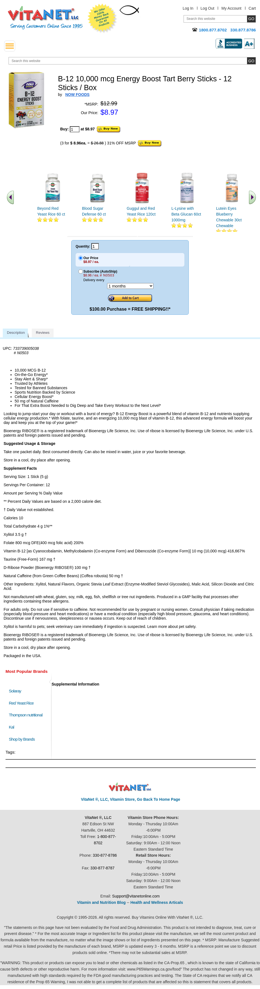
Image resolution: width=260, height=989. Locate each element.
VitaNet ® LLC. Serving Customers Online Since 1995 (45, 17)
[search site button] (251, 60)
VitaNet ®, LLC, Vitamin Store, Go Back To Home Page (130, 799)
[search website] (132, 60)
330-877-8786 (105, 855)
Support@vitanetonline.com (136, 896)
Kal (11, 727)
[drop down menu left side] (9, 46)
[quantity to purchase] (74, 129)
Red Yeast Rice (21, 703)
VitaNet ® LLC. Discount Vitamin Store (130, 787)
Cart (252, 8)
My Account (231, 8)
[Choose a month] (130, 286)
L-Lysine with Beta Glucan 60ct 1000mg (186, 214)
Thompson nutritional (26, 715)
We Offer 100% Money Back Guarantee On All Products (102, 18)
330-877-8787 (103, 868)
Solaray (15, 691)
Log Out (207, 8)
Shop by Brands (23, 739)
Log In (188, 8)
